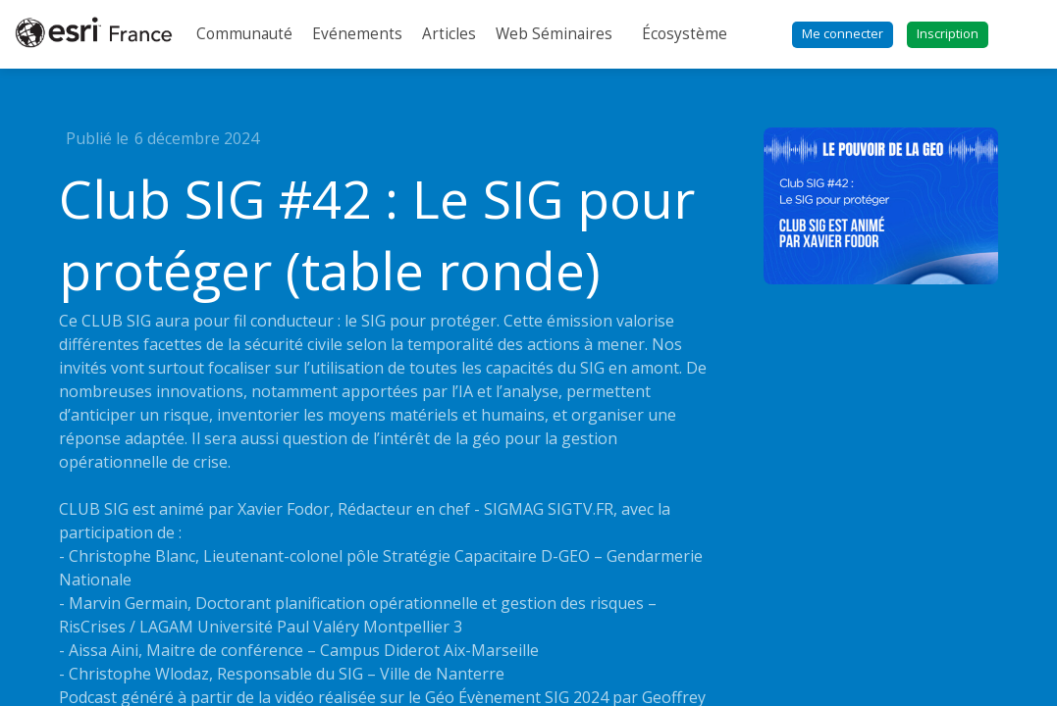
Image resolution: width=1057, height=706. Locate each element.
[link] (244, 34)
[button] (842, 35)
